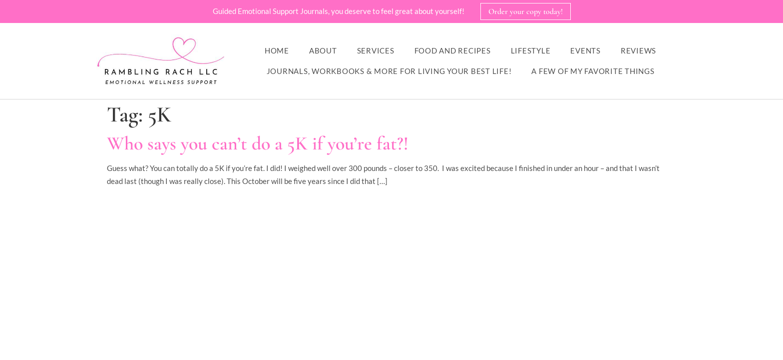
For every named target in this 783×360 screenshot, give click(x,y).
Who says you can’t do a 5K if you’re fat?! (257, 143)
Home (277, 50)
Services (375, 50)
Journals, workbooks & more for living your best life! (389, 71)
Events (585, 50)
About (323, 50)
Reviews (638, 50)
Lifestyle (531, 50)
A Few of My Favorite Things (592, 71)
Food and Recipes (452, 50)
